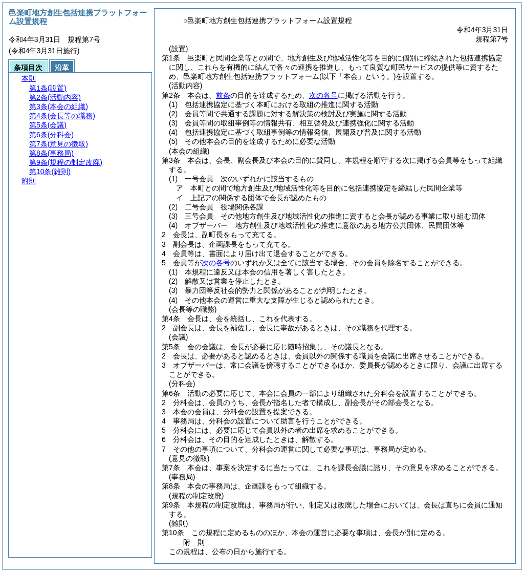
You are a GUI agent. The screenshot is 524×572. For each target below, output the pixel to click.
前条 (223, 95)
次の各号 (323, 95)
